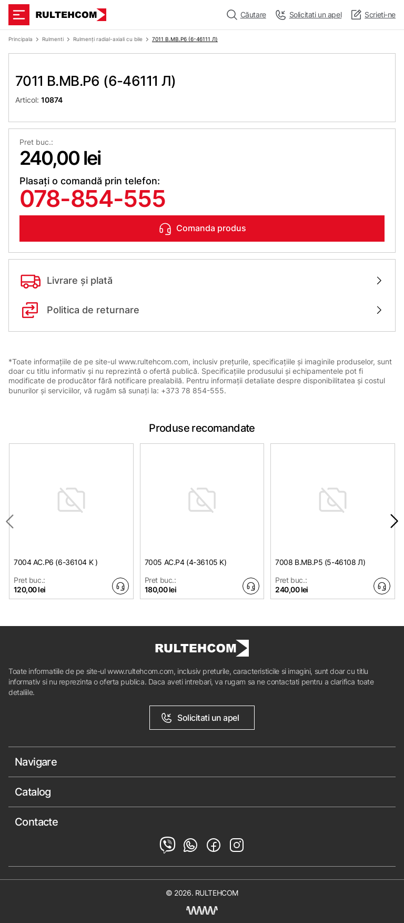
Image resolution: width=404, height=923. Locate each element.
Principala (20, 39)
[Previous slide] (9, 521)
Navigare (36, 762)
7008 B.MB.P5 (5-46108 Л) (320, 562)
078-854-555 (92, 198)
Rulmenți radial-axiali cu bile (108, 39)
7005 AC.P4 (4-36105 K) (186, 562)
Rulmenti (53, 39)
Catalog (33, 792)
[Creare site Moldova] (202, 910)
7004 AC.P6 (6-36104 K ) (55, 562)
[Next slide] (394, 521)
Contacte (36, 822)
